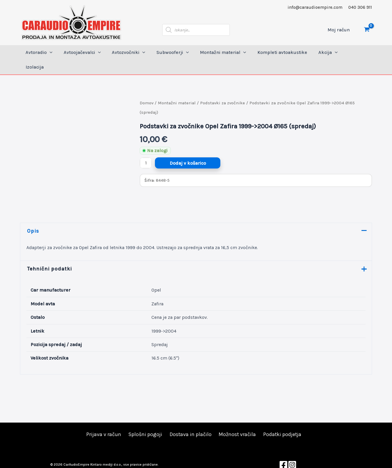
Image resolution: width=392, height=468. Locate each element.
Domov (147, 88)
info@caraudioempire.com (315, 7)
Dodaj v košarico (188, 148)
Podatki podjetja (281, 420)
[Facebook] (283, 450)
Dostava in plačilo (190, 420)
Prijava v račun (103, 420)
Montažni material (177, 88)
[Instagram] (292, 450)
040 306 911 (360, 7)
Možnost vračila (237, 420)
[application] (55, 52)
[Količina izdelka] (146, 148)
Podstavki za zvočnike (223, 88)
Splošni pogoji (145, 420)
